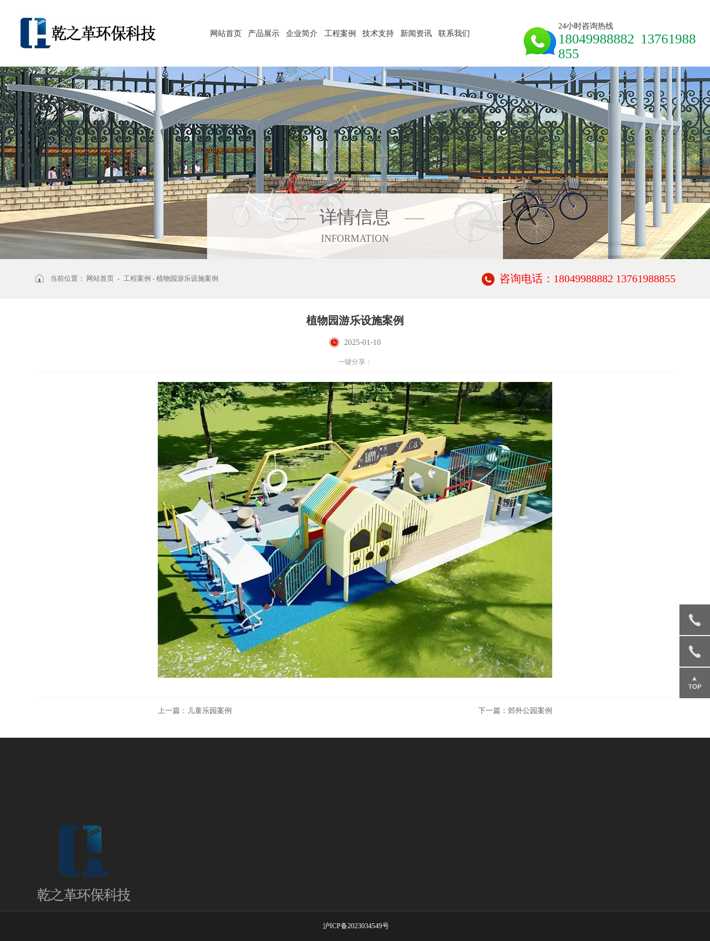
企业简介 (302, 33)
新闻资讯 (416, 33)
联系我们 (454, 33)
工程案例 (340, 33)
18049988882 (694, 619)
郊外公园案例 (515, 711)
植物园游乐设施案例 (187, 278)
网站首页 (226, 33)
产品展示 (264, 33)
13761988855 (694, 651)
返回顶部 (694, 683)
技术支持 (378, 33)
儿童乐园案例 (195, 711)
